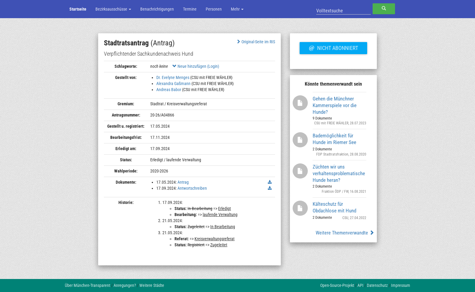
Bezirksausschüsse (113, 9)
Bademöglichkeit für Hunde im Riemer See (334, 139)
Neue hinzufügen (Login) (195, 66)
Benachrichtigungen (157, 9)
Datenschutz (377, 285)
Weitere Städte (151, 285)
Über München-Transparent (87, 285)
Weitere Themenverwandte (345, 233)
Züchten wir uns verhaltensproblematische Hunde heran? (339, 173)
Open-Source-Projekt (337, 285)
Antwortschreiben (192, 188)
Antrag (183, 182)
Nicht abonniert (333, 47)
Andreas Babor (168, 89)
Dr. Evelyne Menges (172, 77)
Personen (214, 9)
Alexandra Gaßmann (173, 83)
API (360, 285)
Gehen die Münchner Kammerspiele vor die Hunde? (335, 105)
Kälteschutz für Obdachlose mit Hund (334, 207)
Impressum (400, 285)
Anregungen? (125, 285)
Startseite (77, 9)
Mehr (237, 9)
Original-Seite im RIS (255, 41)
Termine (190, 9)
